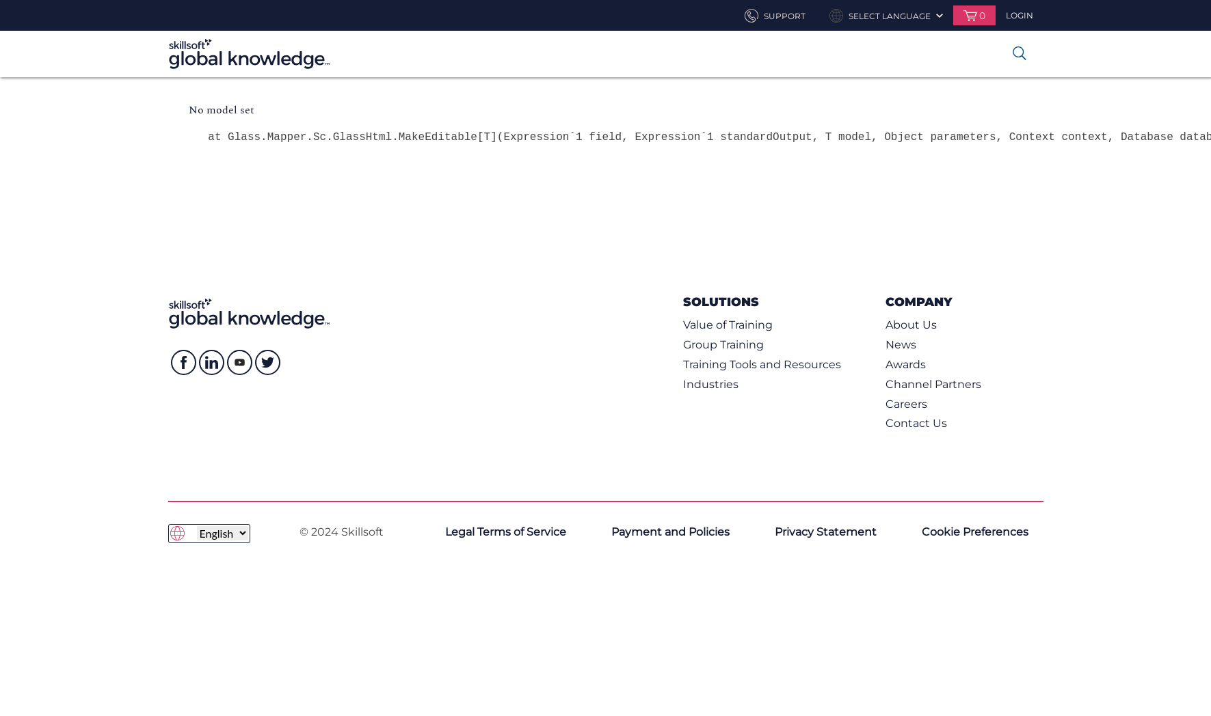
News (901, 344)
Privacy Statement (826, 531)
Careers (906, 404)
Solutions (721, 301)
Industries (710, 384)
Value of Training (728, 324)
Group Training (723, 344)
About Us (911, 324)
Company (919, 301)
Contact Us (916, 423)
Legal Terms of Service (505, 531)
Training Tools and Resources (762, 364)
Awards (906, 364)
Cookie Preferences (975, 531)
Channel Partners (933, 384)
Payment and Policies (670, 531)
